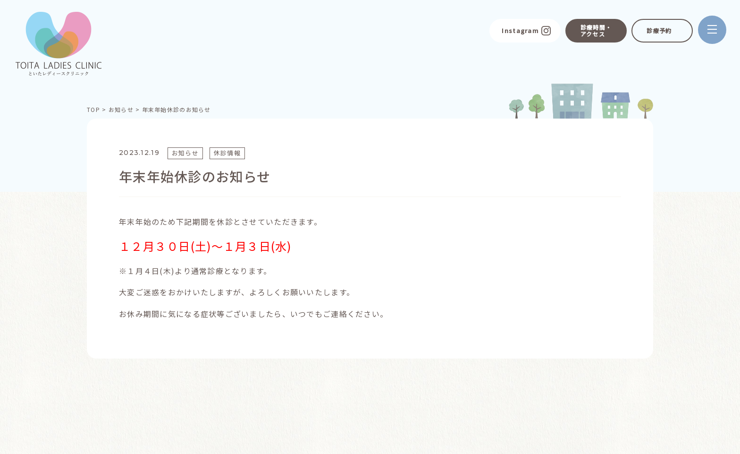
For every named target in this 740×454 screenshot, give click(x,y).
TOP (93, 109)
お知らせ (121, 109)
